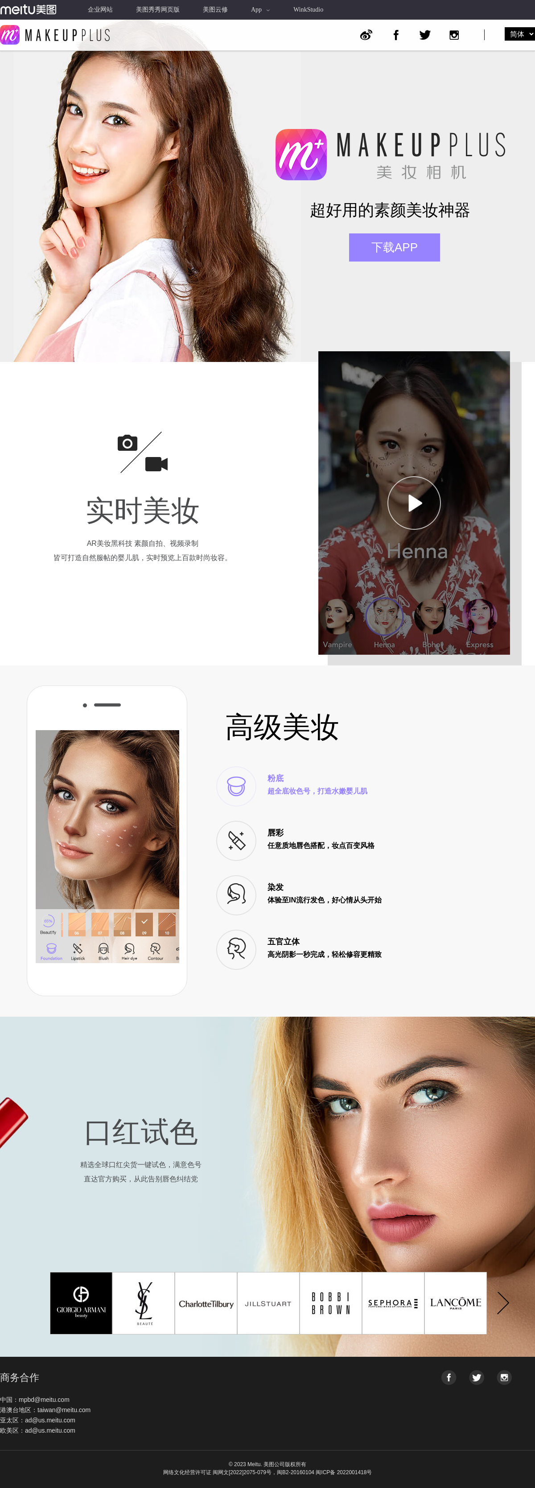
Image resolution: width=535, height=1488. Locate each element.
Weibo (366, 35)
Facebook (396, 34)
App (260, 9)
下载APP (394, 247)
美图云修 (215, 9)
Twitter (425, 34)
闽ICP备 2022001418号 (344, 1472)
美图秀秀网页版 (158, 9)
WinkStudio (308, 9)
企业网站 (100, 9)
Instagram (454, 34)
